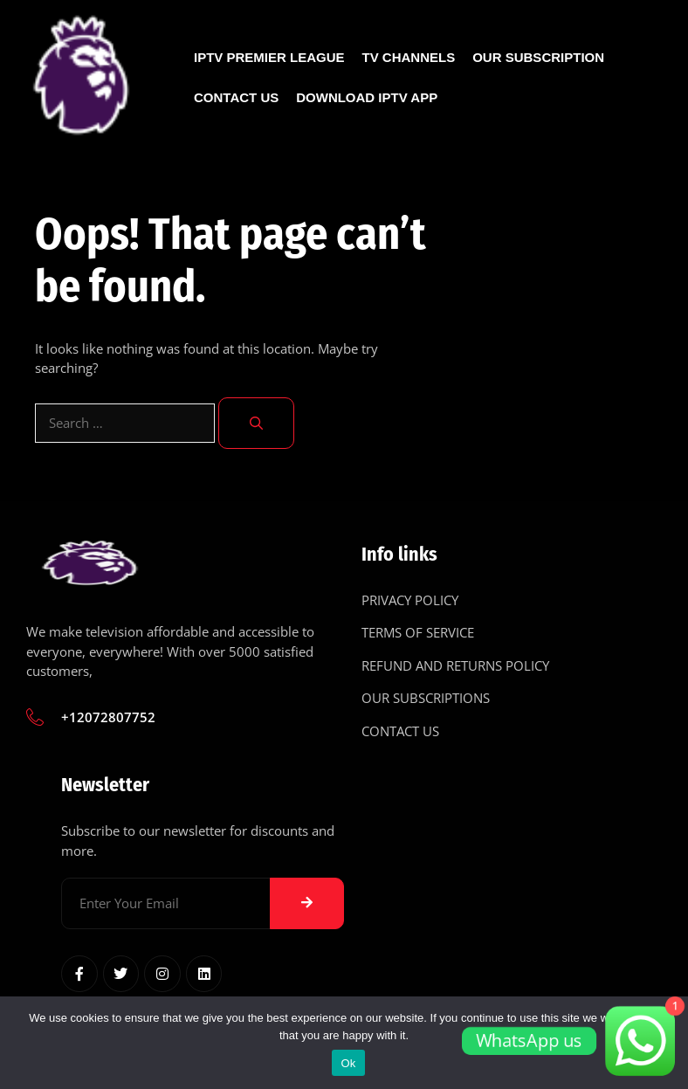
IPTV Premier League (269, 57)
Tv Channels (409, 57)
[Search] (256, 423)
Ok (348, 1063)
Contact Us (236, 97)
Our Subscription (538, 57)
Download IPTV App (366, 97)
